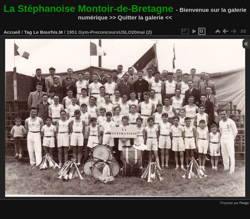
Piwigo (244, 203)
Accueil (12, 32)
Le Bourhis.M (48, 32)
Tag (28, 32)
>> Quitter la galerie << (140, 17)
